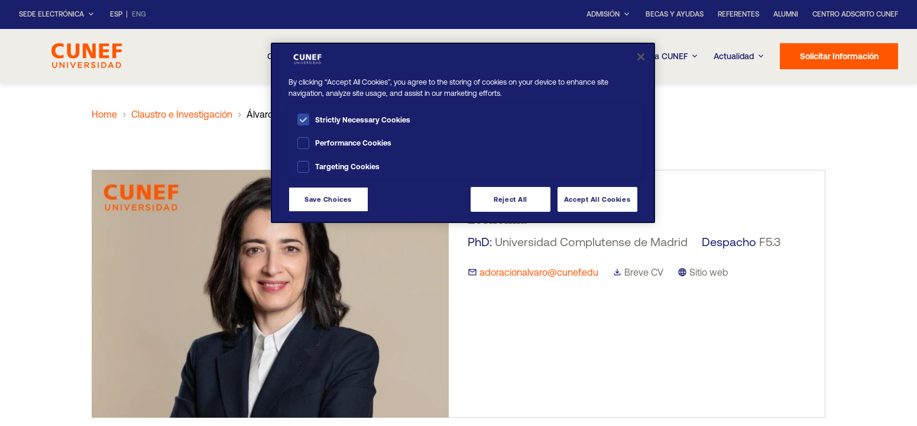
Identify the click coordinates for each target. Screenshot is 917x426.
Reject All (510, 199)
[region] (463, 133)
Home (104, 114)
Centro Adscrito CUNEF (855, 14)
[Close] (641, 57)
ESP (116, 14)
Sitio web (708, 272)
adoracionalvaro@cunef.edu (538, 272)
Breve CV (643, 272)
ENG (139, 14)
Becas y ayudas (675, 14)
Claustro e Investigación (181, 114)
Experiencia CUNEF (657, 56)
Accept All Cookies (597, 199)
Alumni (785, 14)
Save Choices (328, 199)
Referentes (738, 14)
